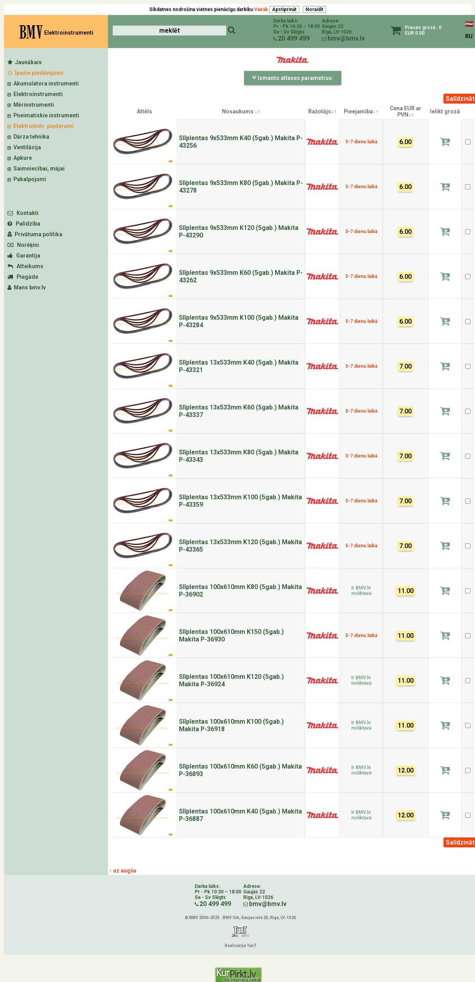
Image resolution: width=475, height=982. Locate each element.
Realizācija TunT (240, 945)
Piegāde (22, 277)
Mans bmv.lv (26, 287)
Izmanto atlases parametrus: (292, 77)
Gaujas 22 (332, 26)
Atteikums (25, 266)
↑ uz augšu (122, 870)
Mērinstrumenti (30, 105)
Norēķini (23, 245)
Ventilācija (24, 147)
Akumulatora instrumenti (43, 83)
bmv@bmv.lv (346, 38)
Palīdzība (23, 223)
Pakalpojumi (26, 179)
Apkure (19, 158)
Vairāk (261, 9)
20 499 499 (293, 38)
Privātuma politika (34, 234)
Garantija (23, 255)
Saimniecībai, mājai (36, 168)
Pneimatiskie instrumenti (43, 115)
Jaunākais (24, 62)
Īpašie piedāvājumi (35, 73)
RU (469, 36)
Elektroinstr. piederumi (40, 126)
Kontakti (23, 213)
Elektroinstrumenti (35, 94)
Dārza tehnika (28, 136)
